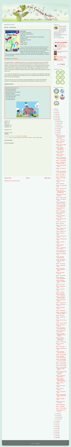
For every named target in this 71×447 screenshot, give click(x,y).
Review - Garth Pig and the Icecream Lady (61, 251)
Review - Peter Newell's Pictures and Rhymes (61, 158)
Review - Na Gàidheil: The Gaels (60, 216)
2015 (56, 426)
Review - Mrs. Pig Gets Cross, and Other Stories (61, 260)
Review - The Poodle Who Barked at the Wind (60, 269)
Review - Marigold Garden (60, 245)
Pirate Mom (30, 137)
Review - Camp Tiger (60, 174)
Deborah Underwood (17, 137)
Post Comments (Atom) (15, 180)
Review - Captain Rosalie (61, 363)
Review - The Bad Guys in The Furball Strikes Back (61, 395)
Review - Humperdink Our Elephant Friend (61, 328)
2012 (56, 432)
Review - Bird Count (60, 315)
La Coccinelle (63, 26)
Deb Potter (59, 52)
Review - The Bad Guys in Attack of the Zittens (61, 360)
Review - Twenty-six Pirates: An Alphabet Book (61, 281)
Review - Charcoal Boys (61, 362)
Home (27, 178)
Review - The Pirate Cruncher (60, 273)
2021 (56, 116)
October (58, 125)
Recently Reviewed (61, 42)
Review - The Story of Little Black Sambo (60, 297)
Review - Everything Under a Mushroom (60, 294)
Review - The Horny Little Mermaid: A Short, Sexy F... (61, 368)
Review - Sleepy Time (60, 175)
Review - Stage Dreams (61, 302)
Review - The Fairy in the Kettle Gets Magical (61, 313)
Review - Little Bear (60, 292)
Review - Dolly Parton (60, 139)
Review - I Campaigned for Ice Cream (61, 248)
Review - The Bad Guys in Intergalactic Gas (61, 206)
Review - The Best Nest (61, 341)
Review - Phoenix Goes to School (61, 219)
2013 (56, 430)
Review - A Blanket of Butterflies (60, 208)
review (34, 137)
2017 (56, 423)
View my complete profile (59, 37)
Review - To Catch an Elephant (60, 325)
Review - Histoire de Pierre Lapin (60, 152)
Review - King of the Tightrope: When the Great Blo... (61, 334)
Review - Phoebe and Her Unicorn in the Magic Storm (60, 136)
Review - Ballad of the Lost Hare (60, 410)
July (57, 130)
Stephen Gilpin (39, 137)
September (58, 126)
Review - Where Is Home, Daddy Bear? (61, 278)
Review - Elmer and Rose (61, 323)
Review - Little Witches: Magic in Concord (61, 163)
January (58, 418)
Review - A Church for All (61, 188)
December (58, 121)
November (58, 123)
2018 (56, 421)
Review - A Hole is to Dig (61, 197)
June (57, 132)
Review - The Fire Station (61, 408)
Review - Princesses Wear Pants (60, 142)
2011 (56, 433)
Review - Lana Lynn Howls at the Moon (60, 352)
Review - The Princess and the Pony (60, 331)
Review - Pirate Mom (60, 346)
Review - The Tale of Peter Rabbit (60, 155)
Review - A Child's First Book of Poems (61, 229)
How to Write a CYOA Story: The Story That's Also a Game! (62, 58)
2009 (56, 437)
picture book (24, 137)
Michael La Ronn (57, 49)
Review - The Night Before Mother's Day (61, 357)
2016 (56, 424)
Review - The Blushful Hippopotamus (60, 376)
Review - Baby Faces (60, 404)
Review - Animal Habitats (61, 354)
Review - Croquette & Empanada (60, 213)
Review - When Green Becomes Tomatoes (60, 203)
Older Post (47, 178)
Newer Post (7, 178)
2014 (56, 428)
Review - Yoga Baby (60, 406)
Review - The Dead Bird (61, 160)
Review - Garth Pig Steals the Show (60, 257)
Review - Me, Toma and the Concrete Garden (61, 172)
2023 (56, 112)
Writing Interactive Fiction (62, 51)
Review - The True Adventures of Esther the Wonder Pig (61, 191)
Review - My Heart (60, 223)
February (58, 417)
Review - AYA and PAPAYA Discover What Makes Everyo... (61, 379)
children (10, 137)
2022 (56, 114)
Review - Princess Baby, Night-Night (61, 145)
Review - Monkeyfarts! (60, 210)
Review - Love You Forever (60, 344)
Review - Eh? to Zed (60, 284)
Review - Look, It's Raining (60, 389)
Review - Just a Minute (61, 275)
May (57, 134)
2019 (56, 119)
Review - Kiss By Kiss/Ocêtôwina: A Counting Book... (60, 148)
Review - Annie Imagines (61, 365)
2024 (56, 110)
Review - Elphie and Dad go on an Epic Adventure (61, 372)
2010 (56, 435)
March (57, 415)
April (57, 413)
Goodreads (14, 58)
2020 (56, 117)
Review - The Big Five (60, 310)
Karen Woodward (60, 60)
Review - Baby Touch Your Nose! (60, 402)
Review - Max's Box (60, 183)
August (57, 128)
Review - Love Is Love (60, 221)
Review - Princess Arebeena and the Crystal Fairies (60, 338)
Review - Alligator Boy (60, 231)
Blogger (38, 443)
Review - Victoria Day (60, 263)
